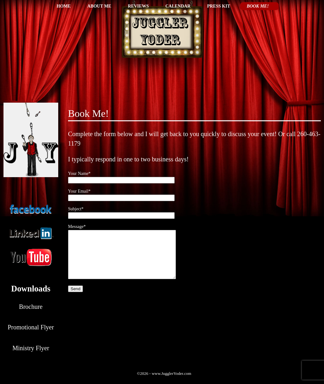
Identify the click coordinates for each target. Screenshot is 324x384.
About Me (99, 6)
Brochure (30, 306)
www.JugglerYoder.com (171, 373)
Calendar (177, 6)
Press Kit (218, 6)
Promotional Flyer (31, 327)
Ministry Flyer (30, 348)
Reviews (138, 6)
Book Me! (258, 6)
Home (64, 6)
